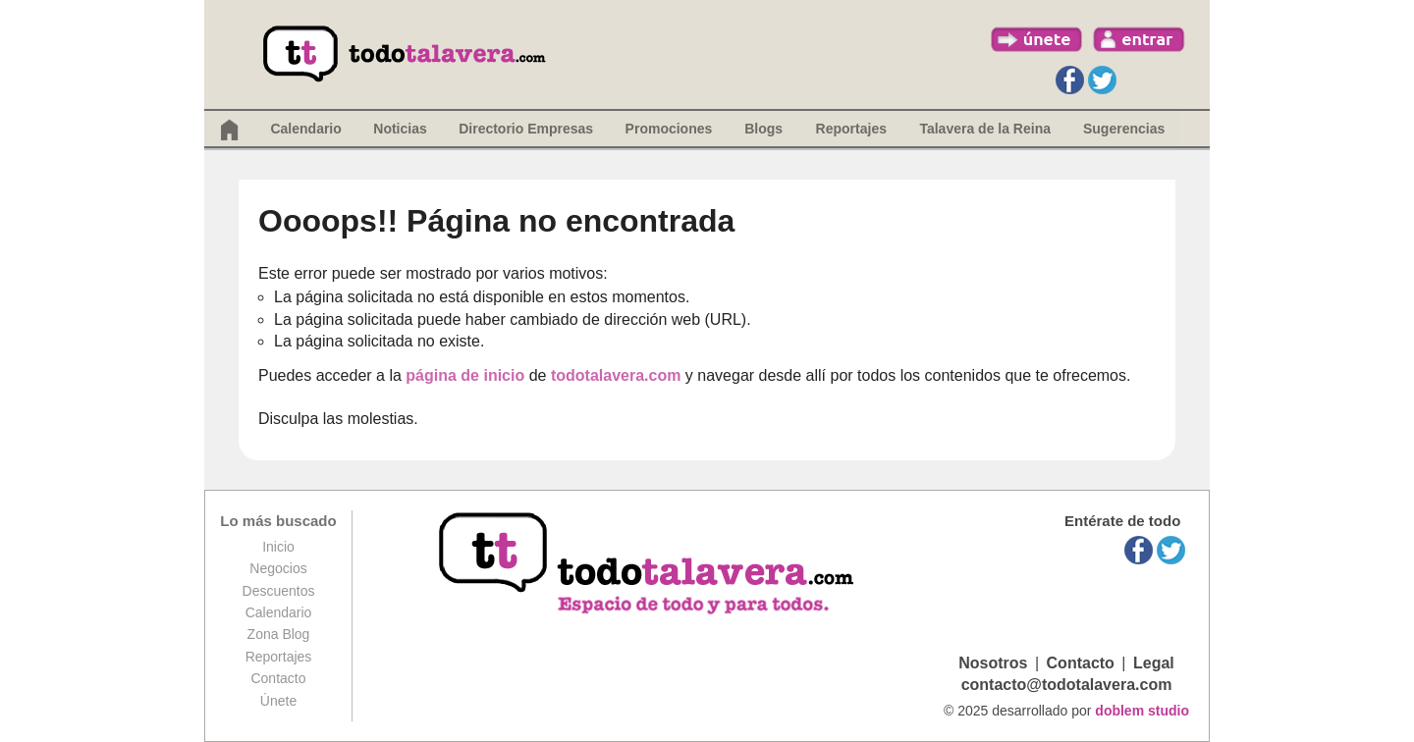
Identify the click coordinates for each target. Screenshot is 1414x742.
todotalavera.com (615, 375)
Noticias (399, 128)
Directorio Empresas (526, 128)
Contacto (277, 678)
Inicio (278, 547)
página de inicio (465, 375)
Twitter (1102, 80)
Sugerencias (1124, 128)
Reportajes (278, 656)
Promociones (669, 128)
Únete (278, 701)
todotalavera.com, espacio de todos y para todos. (648, 564)
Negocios (277, 568)
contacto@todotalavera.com (1066, 684)
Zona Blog (278, 634)
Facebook (1070, 80)
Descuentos (279, 591)
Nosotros (992, 663)
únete (1037, 39)
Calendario (305, 128)
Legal (1153, 663)
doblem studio (1142, 710)
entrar (1139, 39)
